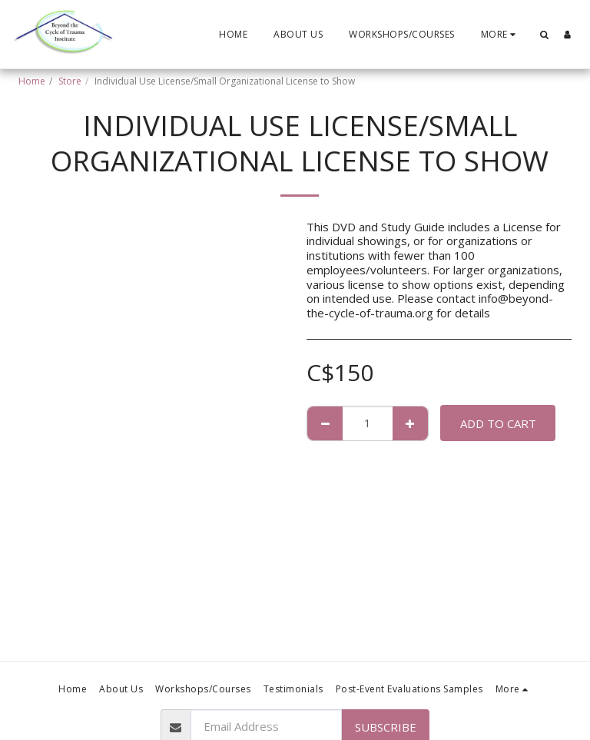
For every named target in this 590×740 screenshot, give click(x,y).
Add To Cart (498, 423)
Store (69, 81)
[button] (544, 34)
